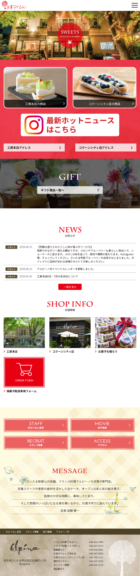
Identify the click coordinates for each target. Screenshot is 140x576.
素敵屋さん (59, 549)
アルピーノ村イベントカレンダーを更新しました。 (66, 269)
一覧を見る (70, 287)
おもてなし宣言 (13, 531)
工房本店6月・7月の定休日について (57, 276)
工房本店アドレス (19, 147)
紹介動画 (47, 531)
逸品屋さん (59, 568)
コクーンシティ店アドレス (96, 147)
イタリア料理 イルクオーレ (67, 545)
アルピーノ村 (62, 531)
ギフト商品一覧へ (52, 190)
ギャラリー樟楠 (61, 564)
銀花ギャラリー (61, 561)
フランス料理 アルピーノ (66, 541)
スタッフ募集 (32, 531)
